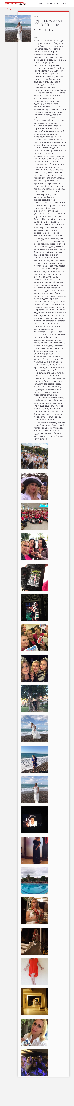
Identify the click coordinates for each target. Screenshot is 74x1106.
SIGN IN (65, 3)
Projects (57, 3)
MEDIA (49, 3)
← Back (8, 9)
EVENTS (42, 3)
